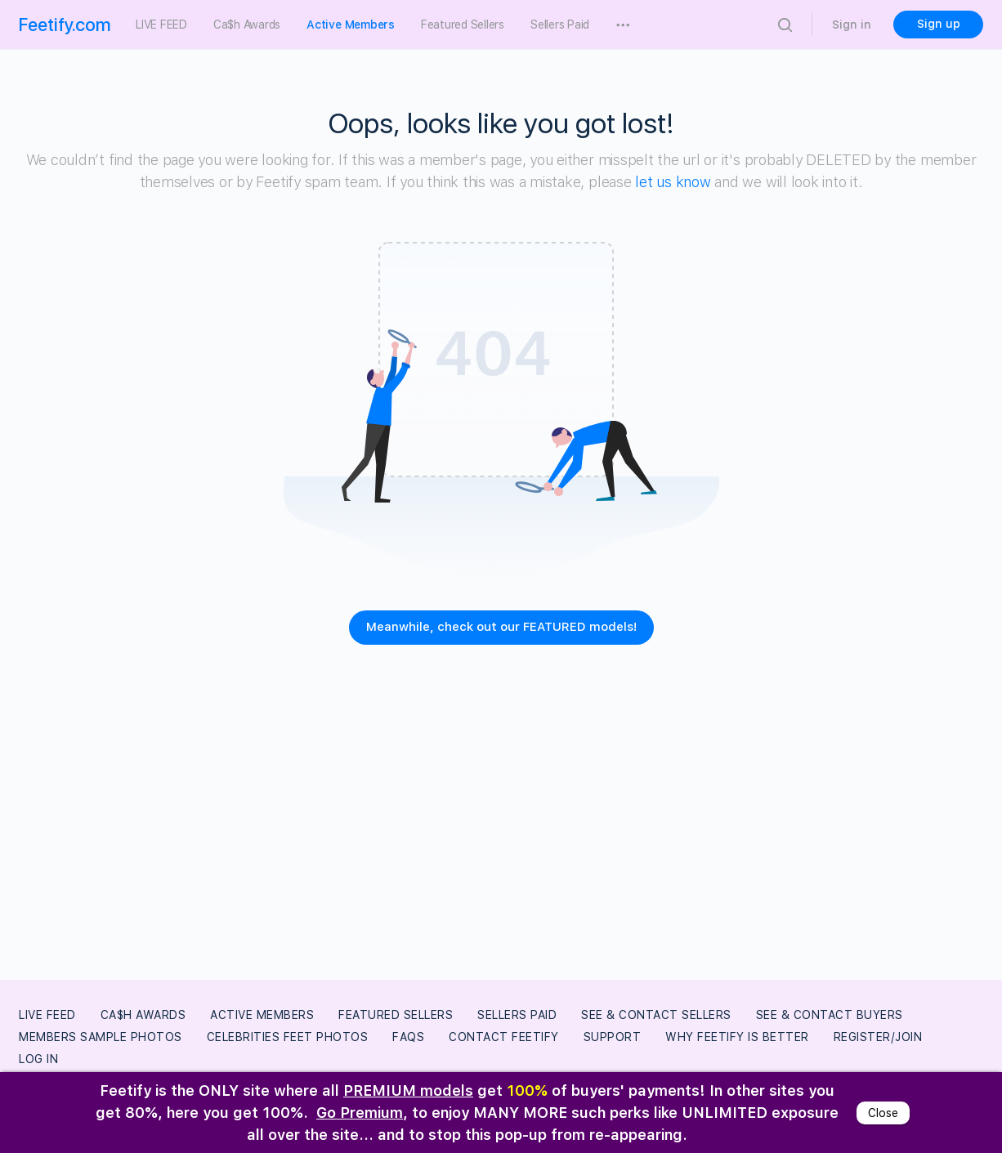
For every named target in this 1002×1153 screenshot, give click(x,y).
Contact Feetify (504, 1037)
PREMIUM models (408, 1090)
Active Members (262, 1014)
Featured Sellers (395, 1014)
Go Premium (359, 1112)
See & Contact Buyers (829, 1014)
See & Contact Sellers (656, 1014)
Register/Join (878, 1037)
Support (613, 1037)
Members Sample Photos (100, 1037)
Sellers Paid (517, 1014)
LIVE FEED (47, 1014)
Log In (38, 1059)
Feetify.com (65, 24)
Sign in (851, 24)
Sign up (938, 23)
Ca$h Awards (143, 1014)
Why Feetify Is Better (737, 1037)
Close (883, 1112)
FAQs (408, 1037)
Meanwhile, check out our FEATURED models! (501, 626)
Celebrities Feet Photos (288, 1037)
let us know (672, 181)
